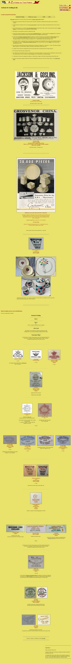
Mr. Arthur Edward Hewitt (31, 28)
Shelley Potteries (53, 36)
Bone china (12, 19)
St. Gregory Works (33, 24)
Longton (33, 19)
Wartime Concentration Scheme (24, 36)
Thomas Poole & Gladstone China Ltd (29, 42)
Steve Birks (43, 638)
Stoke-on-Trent (38, 19)
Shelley (50, 42)
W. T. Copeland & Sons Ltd (36, 33)
